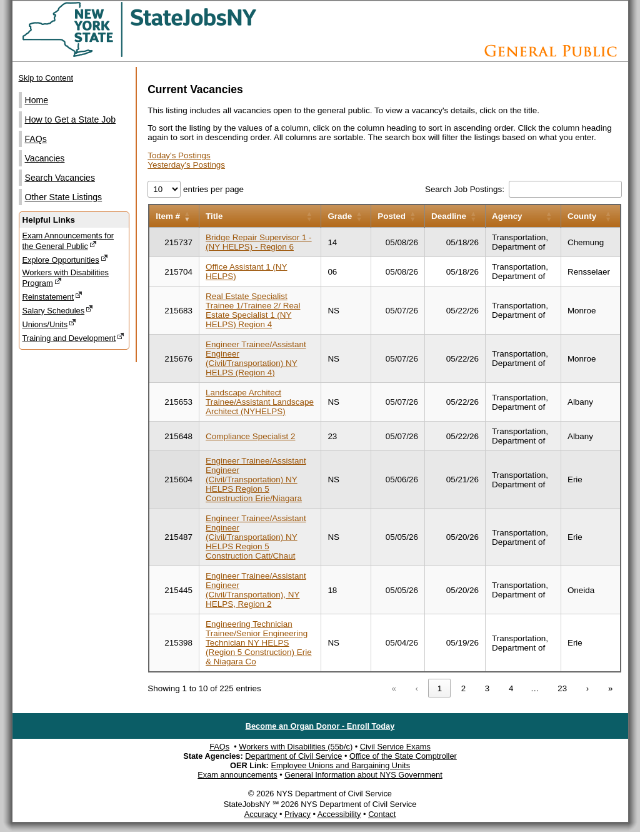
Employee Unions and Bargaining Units (340, 765)
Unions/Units (49, 323)
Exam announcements (237, 774)
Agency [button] (507, 216)
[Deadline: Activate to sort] (455, 216)
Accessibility (339, 814)
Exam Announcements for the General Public (68, 241)
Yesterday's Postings (186, 165)
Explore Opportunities (65, 259)
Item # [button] (168, 216)
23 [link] (562, 688)
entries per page (212, 189)
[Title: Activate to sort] (260, 216)
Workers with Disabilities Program (65, 278)
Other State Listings (63, 197)
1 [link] (440, 688)
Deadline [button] (448, 216)
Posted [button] (392, 216)
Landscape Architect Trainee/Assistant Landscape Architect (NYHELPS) (260, 402)
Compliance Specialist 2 (250, 436)
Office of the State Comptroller (403, 756)
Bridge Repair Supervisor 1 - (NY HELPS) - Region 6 (259, 242)
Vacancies (45, 158)
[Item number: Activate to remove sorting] (174, 216)
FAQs (36, 139)
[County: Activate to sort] (590, 216)
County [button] (582, 216)
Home (37, 100)
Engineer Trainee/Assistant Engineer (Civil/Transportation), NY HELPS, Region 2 (256, 590)
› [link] (587, 688)
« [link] (394, 688)
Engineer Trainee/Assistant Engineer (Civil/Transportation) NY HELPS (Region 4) (256, 358)
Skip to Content (46, 78)
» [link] (610, 688)
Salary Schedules (58, 310)
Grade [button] (340, 216)
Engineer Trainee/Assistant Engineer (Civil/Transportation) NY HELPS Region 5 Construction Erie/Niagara (256, 479)
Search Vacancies (60, 178)
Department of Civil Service (293, 756)
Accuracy (261, 814)
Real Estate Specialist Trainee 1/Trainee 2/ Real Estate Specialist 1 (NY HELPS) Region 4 (253, 310)
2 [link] (463, 688)
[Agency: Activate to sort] (523, 216)
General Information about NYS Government (363, 774)
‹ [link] (417, 688)
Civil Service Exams (395, 746)
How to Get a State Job (70, 119)
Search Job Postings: (466, 189)
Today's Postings (179, 155)
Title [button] (214, 216)
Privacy (297, 814)
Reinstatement (52, 296)
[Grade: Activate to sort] (346, 216)
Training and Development (73, 337)
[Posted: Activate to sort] (398, 216)
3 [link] (487, 688)
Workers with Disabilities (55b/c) (295, 746)
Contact (382, 814)
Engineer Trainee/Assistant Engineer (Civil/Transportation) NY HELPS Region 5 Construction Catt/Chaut (256, 537)
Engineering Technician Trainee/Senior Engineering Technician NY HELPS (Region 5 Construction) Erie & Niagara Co (259, 642)
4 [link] (511, 688)
